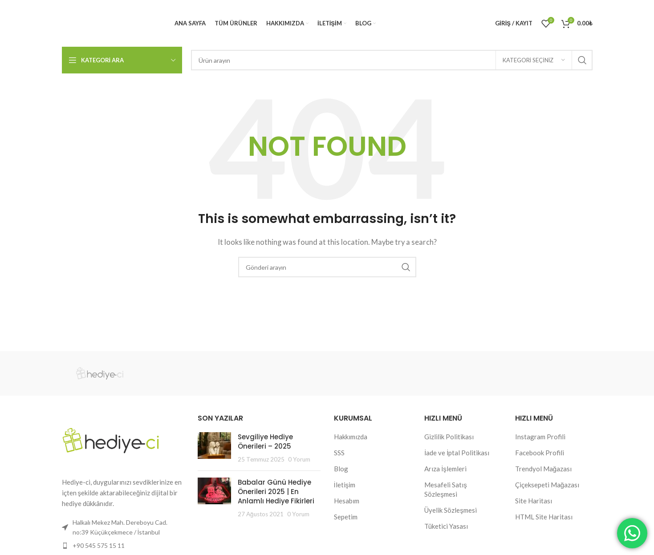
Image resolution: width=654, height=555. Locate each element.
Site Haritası (533, 501)
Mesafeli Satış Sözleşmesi (445, 489)
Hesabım (346, 501)
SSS (339, 453)
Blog (341, 469)
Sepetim (345, 517)
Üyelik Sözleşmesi (450, 510)
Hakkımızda (350, 437)
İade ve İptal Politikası (456, 453)
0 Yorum (299, 459)
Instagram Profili (540, 437)
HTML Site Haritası (544, 517)
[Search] (392, 60)
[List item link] (123, 546)
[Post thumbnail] (214, 448)
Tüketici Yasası (446, 526)
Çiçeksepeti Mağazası (547, 485)
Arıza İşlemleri (445, 469)
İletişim (345, 485)
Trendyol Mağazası (543, 469)
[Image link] (111, 439)
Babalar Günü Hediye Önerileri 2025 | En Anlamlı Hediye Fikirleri (276, 492)
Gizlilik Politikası (449, 437)
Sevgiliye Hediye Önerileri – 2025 (265, 441)
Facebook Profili (539, 453)
